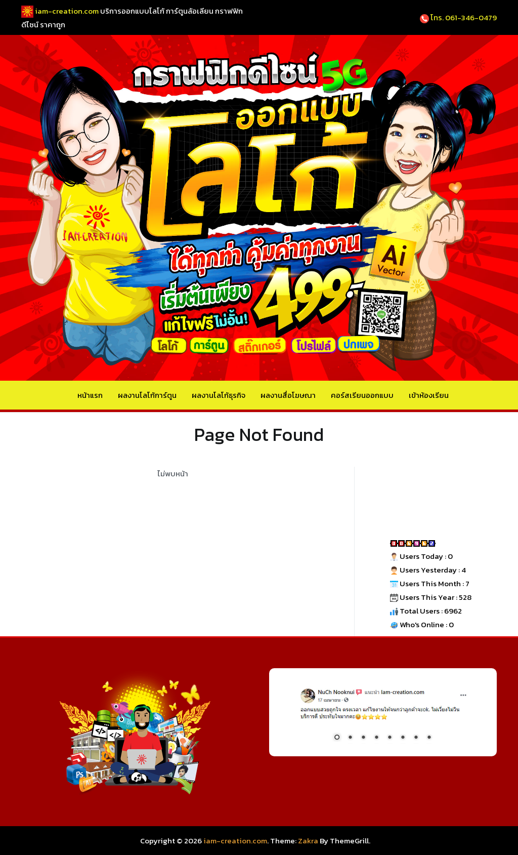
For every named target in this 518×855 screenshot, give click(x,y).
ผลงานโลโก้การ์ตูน (147, 395)
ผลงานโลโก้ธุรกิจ (218, 395)
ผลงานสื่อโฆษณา (288, 395)
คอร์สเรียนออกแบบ (362, 395)
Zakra (308, 840)
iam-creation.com (235, 840)
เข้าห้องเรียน (429, 395)
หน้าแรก (90, 395)
